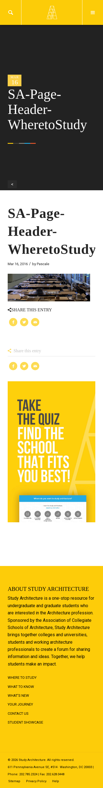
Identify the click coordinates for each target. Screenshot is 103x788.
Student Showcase (25, 722)
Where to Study (22, 677)
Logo (51, 12)
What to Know (21, 687)
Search (10, 12)
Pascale (43, 264)
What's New (18, 695)
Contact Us (18, 713)
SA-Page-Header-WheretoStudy (52, 231)
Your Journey (20, 704)
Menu (92, 12)
